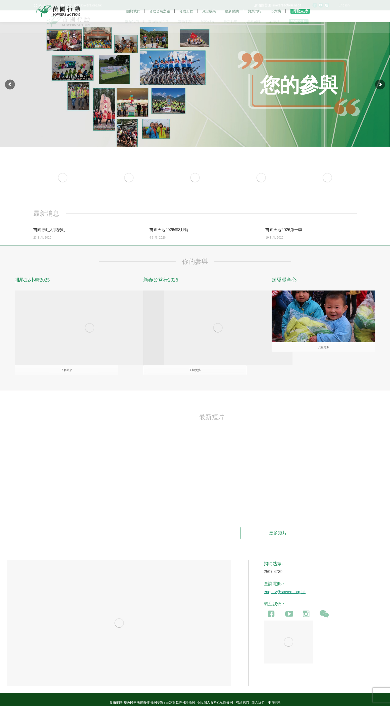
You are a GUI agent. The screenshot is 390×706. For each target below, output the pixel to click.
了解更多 (323, 357)
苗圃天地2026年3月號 (169, 240)
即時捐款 (274, 693)
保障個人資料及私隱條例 (215, 693)
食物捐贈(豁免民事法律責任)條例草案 (136, 693)
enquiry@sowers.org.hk (284, 582)
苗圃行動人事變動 (49, 240)
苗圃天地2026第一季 (283, 240)
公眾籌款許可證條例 (180, 693)
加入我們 (258, 693)
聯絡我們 (242, 693)
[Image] (62, 188)
